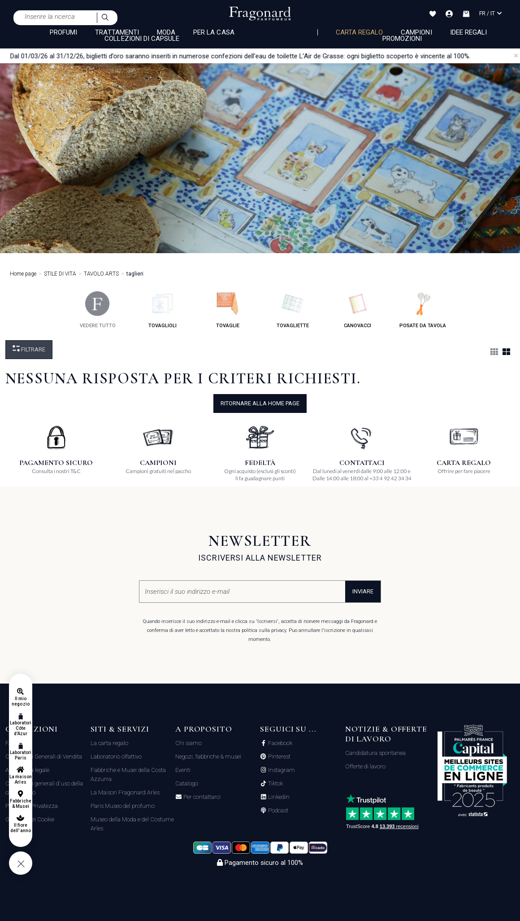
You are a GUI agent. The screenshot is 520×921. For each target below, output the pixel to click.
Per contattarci (201, 797)
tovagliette (293, 310)
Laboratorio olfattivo (116, 756)
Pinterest (278, 756)
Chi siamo (188, 743)
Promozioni (402, 38)
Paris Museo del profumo (123, 806)
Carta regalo (359, 32)
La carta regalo (109, 743)
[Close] (516, 55)
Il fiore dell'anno (20, 828)
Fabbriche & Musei (20, 803)
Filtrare (29, 349)
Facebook (279, 743)
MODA (166, 32)
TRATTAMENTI (117, 32)
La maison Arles (20, 779)
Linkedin (278, 797)
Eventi (183, 770)
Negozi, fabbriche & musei (208, 756)
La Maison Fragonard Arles (125, 792)
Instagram (281, 770)
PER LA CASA (213, 32)
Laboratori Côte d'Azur (21, 728)
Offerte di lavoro (365, 766)
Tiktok (275, 783)
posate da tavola (422, 310)
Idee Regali (468, 32)
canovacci (357, 310)
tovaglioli (162, 310)
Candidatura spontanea (375, 753)
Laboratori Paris (21, 755)
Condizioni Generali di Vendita (43, 756)
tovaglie (227, 310)
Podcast (277, 810)
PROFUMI (63, 32)
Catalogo (186, 783)
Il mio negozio (20, 701)
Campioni (416, 32)
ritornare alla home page (260, 403)
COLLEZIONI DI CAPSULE (141, 38)
